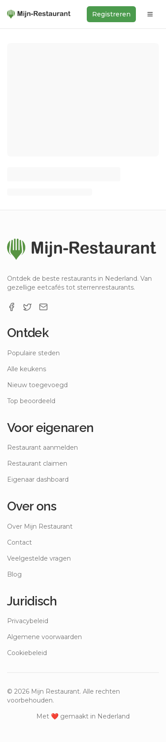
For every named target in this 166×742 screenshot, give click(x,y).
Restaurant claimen (37, 463)
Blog (14, 574)
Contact (19, 542)
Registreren (111, 14)
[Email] (43, 306)
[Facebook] (11, 306)
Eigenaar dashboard (38, 479)
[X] (27, 306)
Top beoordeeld (31, 401)
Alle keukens (26, 369)
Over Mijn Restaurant (40, 526)
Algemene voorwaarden (44, 637)
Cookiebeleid (27, 653)
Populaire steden (33, 353)
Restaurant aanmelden (42, 447)
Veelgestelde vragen (39, 558)
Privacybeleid (27, 621)
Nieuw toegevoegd (37, 385)
